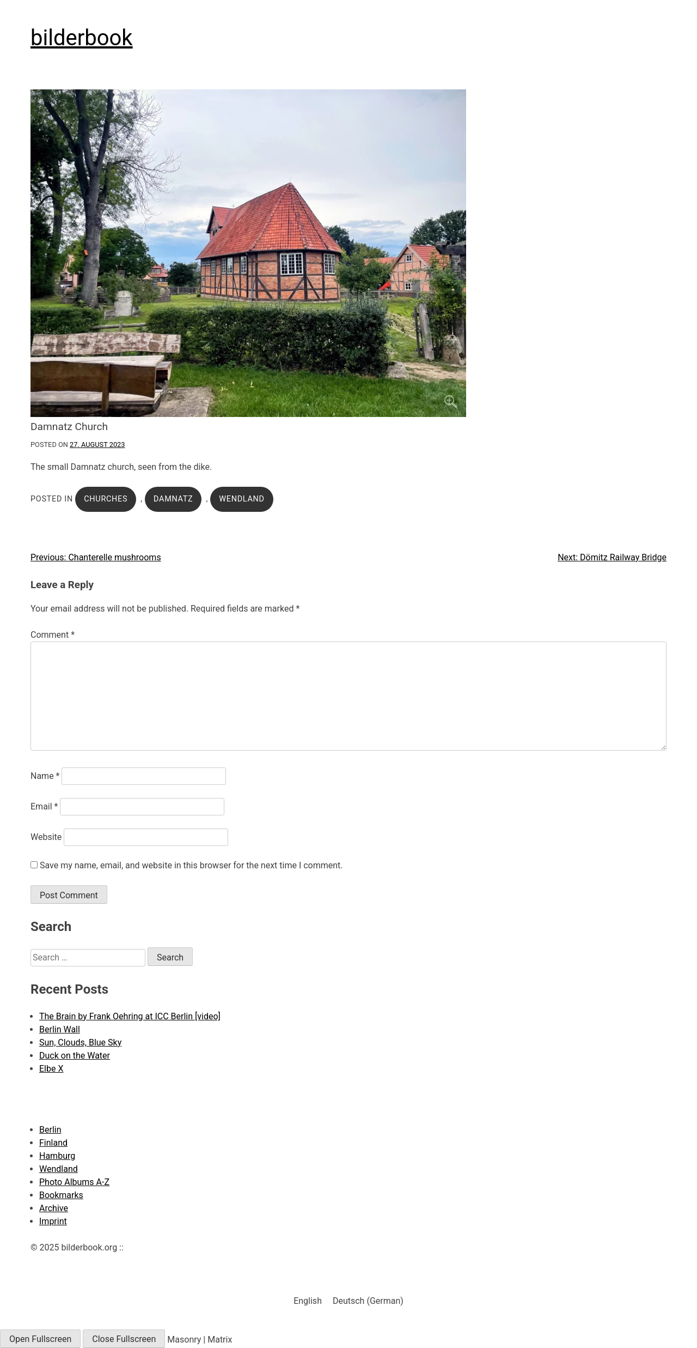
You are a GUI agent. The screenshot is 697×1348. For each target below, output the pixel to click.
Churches (105, 499)
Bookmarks (61, 1195)
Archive (53, 1208)
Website (46, 837)
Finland (53, 1143)
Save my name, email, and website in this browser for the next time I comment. (191, 865)
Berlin (50, 1130)
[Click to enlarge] (348, 253)
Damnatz (173, 499)
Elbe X (51, 1068)
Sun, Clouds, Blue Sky (80, 1042)
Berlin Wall (59, 1029)
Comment (52, 635)
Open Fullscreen (40, 1339)
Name (45, 776)
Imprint (53, 1221)
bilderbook (81, 38)
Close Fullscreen (124, 1339)
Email (44, 806)
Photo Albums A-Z (74, 1182)
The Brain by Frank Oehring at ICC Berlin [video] (130, 1016)
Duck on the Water (74, 1055)
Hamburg (57, 1156)
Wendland (241, 499)
